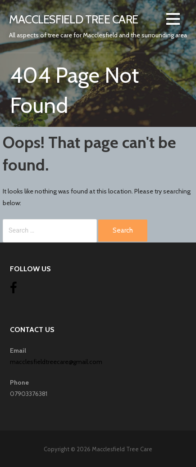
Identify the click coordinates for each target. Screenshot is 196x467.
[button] (173, 20)
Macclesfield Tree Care (73, 19)
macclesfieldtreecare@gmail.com (56, 362)
